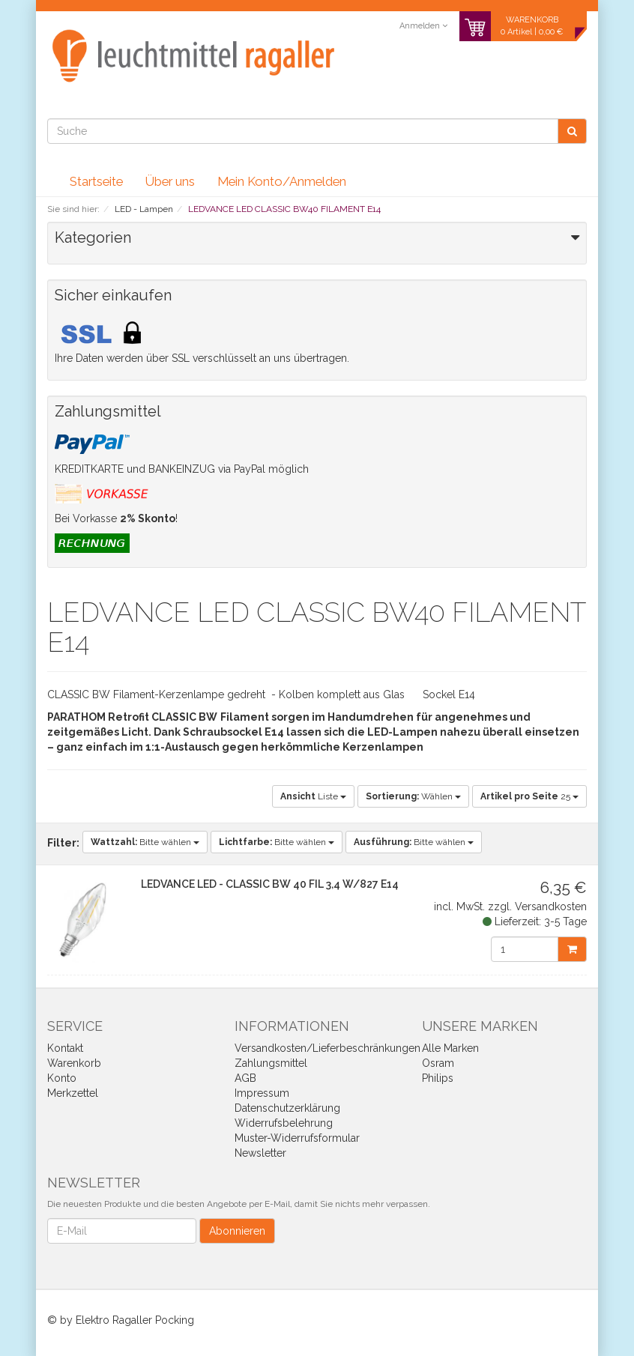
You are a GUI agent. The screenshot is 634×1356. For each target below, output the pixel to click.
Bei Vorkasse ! (116, 518)
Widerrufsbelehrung (284, 1123)
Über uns (170, 181)
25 (529, 796)
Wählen (413, 796)
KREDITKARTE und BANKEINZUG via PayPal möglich (182, 469)
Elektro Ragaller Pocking (135, 1320)
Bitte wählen (145, 842)
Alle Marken (450, 1048)
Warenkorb (74, 1063)
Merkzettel (72, 1093)
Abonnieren (237, 1231)
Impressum (262, 1093)
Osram (438, 1063)
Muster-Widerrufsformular (297, 1138)
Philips (437, 1078)
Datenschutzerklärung (287, 1108)
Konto (61, 1078)
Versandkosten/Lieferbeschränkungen (327, 1048)
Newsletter (260, 1153)
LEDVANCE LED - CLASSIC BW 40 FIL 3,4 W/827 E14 (270, 884)
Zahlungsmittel (271, 1063)
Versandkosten (551, 906)
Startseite (96, 181)
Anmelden (423, 26)
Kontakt (65, 1048)
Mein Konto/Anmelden (281, 181)
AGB (245, 1078)
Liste (313, 796)
